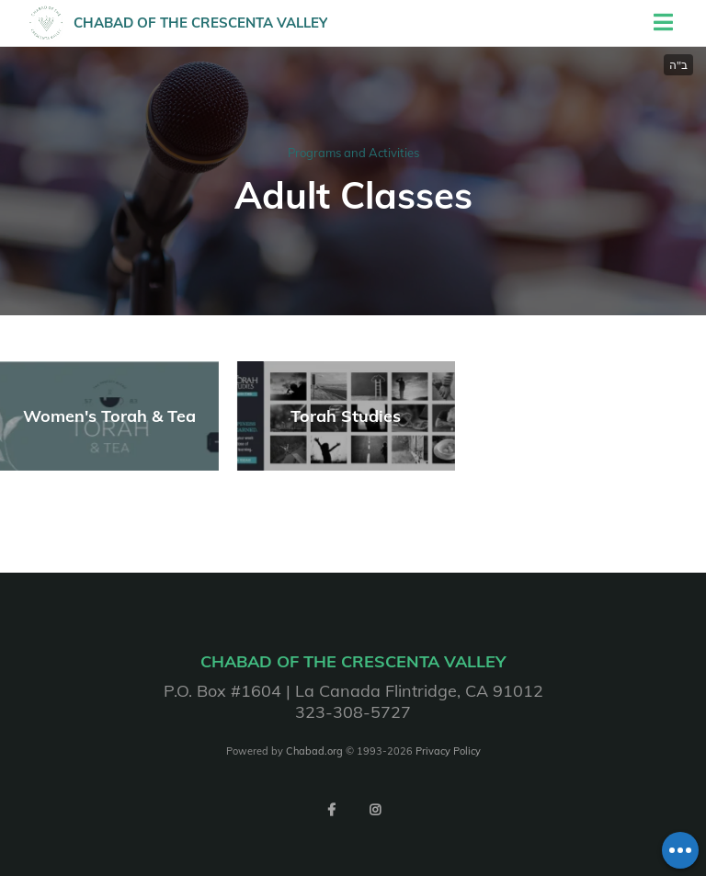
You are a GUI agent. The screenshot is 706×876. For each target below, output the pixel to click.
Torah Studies (345, 416)
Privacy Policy (448, 751)
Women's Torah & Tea (109, 416)
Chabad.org (314, 751)
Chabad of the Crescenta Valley (200, 22)
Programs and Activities (353, 152)
